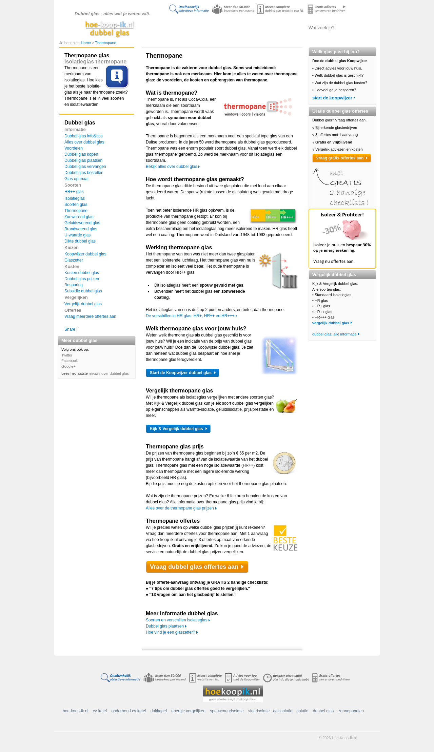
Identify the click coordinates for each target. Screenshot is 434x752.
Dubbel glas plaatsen (83, 160)
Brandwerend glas (80, 229)
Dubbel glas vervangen (85, 166)
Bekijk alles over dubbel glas (171, 166)
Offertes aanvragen (283, 27)
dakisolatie (282, 711)
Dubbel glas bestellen (83, 172)
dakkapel (159, 711)
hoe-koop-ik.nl (75, 711)
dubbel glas (323, 711)
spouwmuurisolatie (226, 711)
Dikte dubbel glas (80, 241)
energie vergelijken (188, 711)
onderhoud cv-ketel (128, 711)
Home (86, 43)
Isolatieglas (74, 198)
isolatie (302, 711)
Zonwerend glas (78, 216)
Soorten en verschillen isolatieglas (176, 620)
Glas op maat (76, 178)
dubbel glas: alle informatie (334, 334)
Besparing (73, 285)
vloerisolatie (259, 711)
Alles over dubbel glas (215, 27)
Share (69, 329)
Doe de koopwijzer (181, 27)
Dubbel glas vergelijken (249, 27)
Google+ (68, 366)
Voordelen (73, 148)
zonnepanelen (351, 711)
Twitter (66, 355)
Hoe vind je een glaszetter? (170, 632)
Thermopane (105, 43)
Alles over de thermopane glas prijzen (180, 508)
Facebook (69, 361)
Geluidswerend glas (82, 222)
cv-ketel (100, 711)
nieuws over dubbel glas (109, 373)
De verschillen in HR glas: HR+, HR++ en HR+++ (190, 315)
